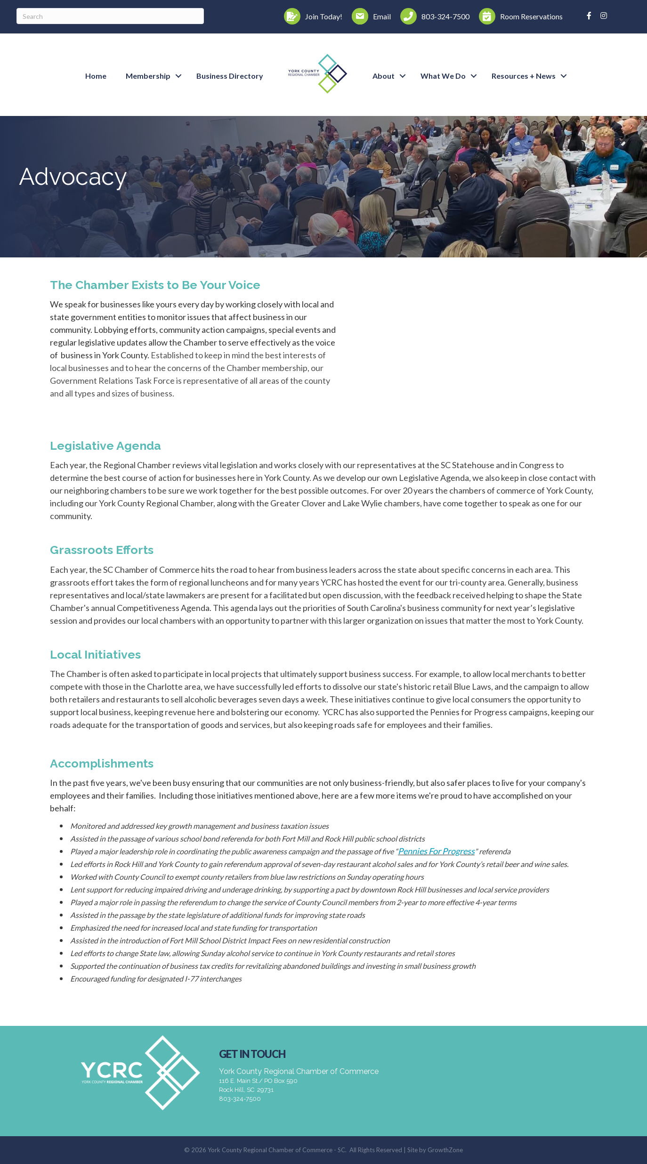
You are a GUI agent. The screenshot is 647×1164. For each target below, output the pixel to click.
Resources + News (524, 75)
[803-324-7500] (432, 16)
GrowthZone (445, 1150)
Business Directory (229, 75)
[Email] (369, 16)
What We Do (443, 75)
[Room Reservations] (518, 16)
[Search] (110, 16)
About (383, 75)
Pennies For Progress (436, 851)
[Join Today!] (310, 16)
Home (95, 75)
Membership (148, 75)
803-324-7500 (240, 1098)
